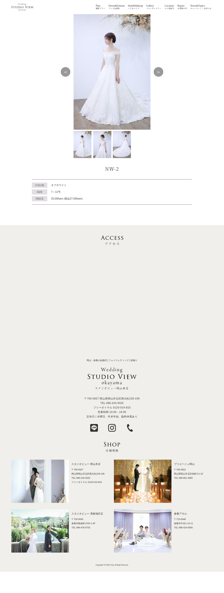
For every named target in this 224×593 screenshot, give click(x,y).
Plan (98, 5)
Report (181, 5)
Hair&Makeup (135, 5)
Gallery (150, 5)
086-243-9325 (115, 403)
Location (169, 5)
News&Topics (197, 5)
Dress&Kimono (117, 5)
